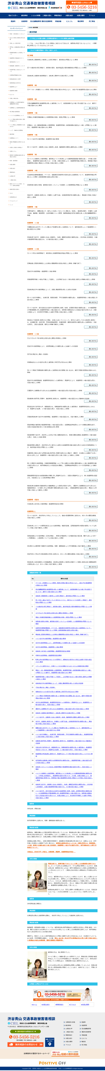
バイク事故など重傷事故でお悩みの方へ (17, 125)
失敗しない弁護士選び (15, 43)
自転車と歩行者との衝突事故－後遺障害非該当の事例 (53, 651)
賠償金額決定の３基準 (15, 79)
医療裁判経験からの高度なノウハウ (17, 53)
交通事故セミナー (14, 138)
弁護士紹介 (69, 15)
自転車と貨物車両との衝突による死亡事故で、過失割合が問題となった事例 (60, 596)
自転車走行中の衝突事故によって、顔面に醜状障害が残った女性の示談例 (59, 683)
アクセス (92, 15)
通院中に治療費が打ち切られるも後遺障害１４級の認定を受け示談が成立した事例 (62, 709)
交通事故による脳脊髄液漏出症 (17, 107)
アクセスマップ (13, 201)
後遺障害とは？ (13, 86)
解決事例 (24, 15)
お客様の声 (12, 176)
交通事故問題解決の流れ (16, 75)
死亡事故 (92, 21)
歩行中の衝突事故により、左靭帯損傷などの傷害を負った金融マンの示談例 (60, 643)
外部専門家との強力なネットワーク (17, 70)
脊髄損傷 (58, 21)
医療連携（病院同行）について (17, 65)
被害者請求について (15, 62)
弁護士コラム (13, 151)
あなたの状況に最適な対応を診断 (17, 38)
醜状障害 (81, 21)
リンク (11, 204)
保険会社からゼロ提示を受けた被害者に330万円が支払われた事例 (57, 691)
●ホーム (34, 1005)
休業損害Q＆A (13, 197)
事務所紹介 (58, 15)
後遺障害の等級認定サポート (17, 58)
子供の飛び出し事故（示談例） (46, 687)
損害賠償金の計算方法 (15, 83)
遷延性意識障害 (47, 21)
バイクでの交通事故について (17, 115)
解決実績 (12, 134)
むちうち (69, 21)
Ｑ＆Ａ (11, 193)
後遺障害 (24, 21)
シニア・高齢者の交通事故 (16, 130)
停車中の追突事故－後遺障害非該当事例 (49, 655)
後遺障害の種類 (13, 90)
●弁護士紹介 (46, 1005)
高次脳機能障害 (35, 21)
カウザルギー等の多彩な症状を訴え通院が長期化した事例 (54, 613)
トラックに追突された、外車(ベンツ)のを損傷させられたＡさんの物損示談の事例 (62, 666)
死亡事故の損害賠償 (15, 111)
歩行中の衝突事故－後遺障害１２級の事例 (49, 647)
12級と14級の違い (14, 98)
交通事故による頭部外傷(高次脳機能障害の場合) (17, 103)
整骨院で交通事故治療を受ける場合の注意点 (17, 156)
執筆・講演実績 (13, 160)
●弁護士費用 (85, 1005)
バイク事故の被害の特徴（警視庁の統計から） (17, 120)
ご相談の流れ (47, 15)
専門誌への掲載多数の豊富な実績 (17, 48)
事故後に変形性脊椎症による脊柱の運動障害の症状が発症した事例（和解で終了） (62, 634)
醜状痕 (84, 1042)
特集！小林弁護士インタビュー (17, 34)
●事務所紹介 (59, 1005)
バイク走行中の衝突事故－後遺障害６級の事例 (51, 638)
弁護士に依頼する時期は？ (16, 147)
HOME (30, 27)
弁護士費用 (80, 15)
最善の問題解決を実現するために (17, 142)
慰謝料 (13, 21)
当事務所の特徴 (70, 1023)
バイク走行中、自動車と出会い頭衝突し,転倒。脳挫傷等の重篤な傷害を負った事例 (62, 717)
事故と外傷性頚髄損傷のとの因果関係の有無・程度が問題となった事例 (59, 617)
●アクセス (72, 1005)
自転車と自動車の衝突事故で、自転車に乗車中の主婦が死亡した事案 (58, 713)
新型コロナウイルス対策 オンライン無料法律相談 (17, 184)
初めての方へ (13, 15)
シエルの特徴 (35, 15)
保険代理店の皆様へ (15, 189)
